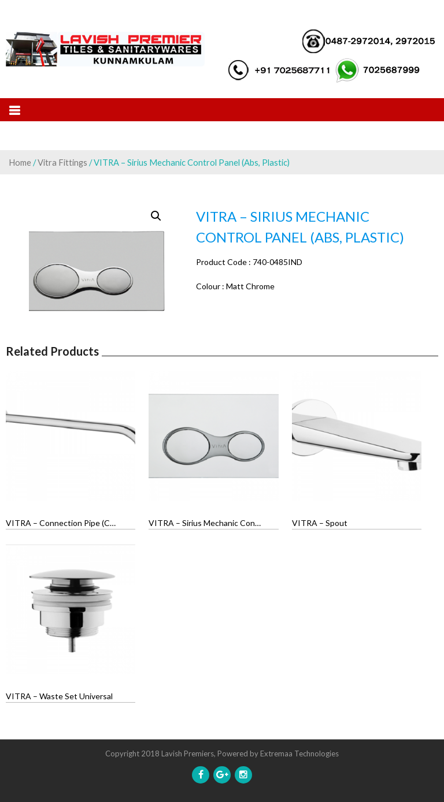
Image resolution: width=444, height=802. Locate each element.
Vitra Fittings (62, 162)
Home (20, 162)
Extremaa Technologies (299, 753)
